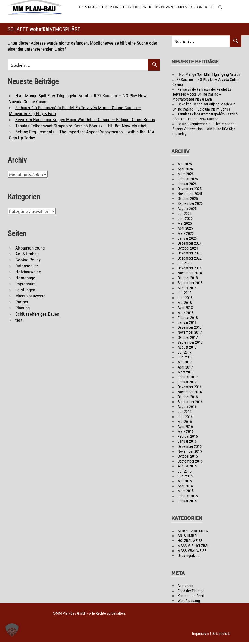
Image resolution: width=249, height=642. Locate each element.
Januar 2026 (187, 184)
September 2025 (190, 204)
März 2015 (186, 491)
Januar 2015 (187, 501)
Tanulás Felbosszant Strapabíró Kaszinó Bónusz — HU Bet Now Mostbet (81, 126)
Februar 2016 (188, 436)
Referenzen (160, 7)
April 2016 (185, 427)
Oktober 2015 (188, 456)
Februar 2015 (188, 496)
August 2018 (187, 288)
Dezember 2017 (190, 327)
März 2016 (186, 432)
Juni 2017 (185, 357)
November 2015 (190, 451)
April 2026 (185, 169)
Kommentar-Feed (191, 596)
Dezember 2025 (190, 189)
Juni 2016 (185, 417)
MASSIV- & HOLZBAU (193, 546)
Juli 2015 (185, 471)
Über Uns (111, 7)
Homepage (89, 7)
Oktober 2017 (188, 337)
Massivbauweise (30, 296)
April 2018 (185, 308)
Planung (22, 308)
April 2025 (185, 228)
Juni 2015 (185, 476)
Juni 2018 (185, 298)
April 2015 (185, 486)
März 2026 (186, 174)
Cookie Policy (28, 260)
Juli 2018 (185, 293)
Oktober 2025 (188, 199)
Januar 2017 (187, 382)
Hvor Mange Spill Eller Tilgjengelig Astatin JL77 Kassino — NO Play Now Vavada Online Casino (206, 79)
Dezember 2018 (190, 268)
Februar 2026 (188, 179)
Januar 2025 (187, 238)
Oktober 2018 (188, 278)
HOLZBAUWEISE (190, 541)
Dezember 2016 (190, 387)
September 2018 (190, 283)
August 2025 (187, 209)
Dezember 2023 (190, 253)
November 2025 (190, 194)
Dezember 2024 (190, 243)
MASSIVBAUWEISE (192, 551)
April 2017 (185, 367)
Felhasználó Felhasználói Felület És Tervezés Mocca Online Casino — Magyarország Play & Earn (201, 94)
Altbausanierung (30, 248)
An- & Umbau (27, 254)
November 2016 (190, 392)
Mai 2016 (185, 422)
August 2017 (187, 347)
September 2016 (190, 402)
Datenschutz (26, 266)
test (18, 320)
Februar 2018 (188, 318)
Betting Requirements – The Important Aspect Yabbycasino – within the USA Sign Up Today (204, 129)
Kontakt (203, 7)
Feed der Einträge (191, 591)
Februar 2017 (188, 377)
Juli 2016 (185, 412)
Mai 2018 (185, 303)
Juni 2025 (185, 219)
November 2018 (190, 273)
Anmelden (185, 586)
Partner (183, 7)
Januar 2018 (187, 323)
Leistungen (134, 7)
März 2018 (186, 313)
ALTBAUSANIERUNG (193, 531)
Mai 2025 (185, 223)
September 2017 (190, 342)
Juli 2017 (185, 352)
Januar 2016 (187, 441)
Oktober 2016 (188, 397)
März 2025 (186, 233)
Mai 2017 (185, 362)
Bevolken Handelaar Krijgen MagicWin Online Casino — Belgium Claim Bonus (85, 120)
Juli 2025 (185, 214)
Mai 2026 (185, 164)
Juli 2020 (185, 263)
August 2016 (187, 407)
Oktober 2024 (188, 248)
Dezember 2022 (190, 258)
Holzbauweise (28, 272)
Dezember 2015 (190, 447)
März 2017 (186, 372)
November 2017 (190, 332)
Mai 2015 (185, 481)
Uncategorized (188, 556)
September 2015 (190, 461)
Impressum (25, 284)
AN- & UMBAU (188, 536)
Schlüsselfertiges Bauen (37, 314)
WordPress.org (189, 601)
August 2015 (187, 466)
